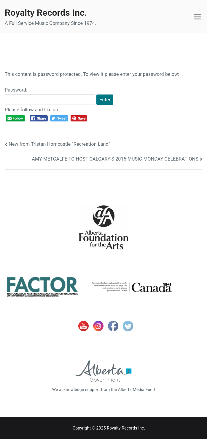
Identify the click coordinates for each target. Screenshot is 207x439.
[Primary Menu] (197, 17)
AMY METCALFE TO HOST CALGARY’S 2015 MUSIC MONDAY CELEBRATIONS (115, 159)
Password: (50, 96)
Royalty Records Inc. (46, 12)
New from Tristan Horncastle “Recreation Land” (59, 144)
